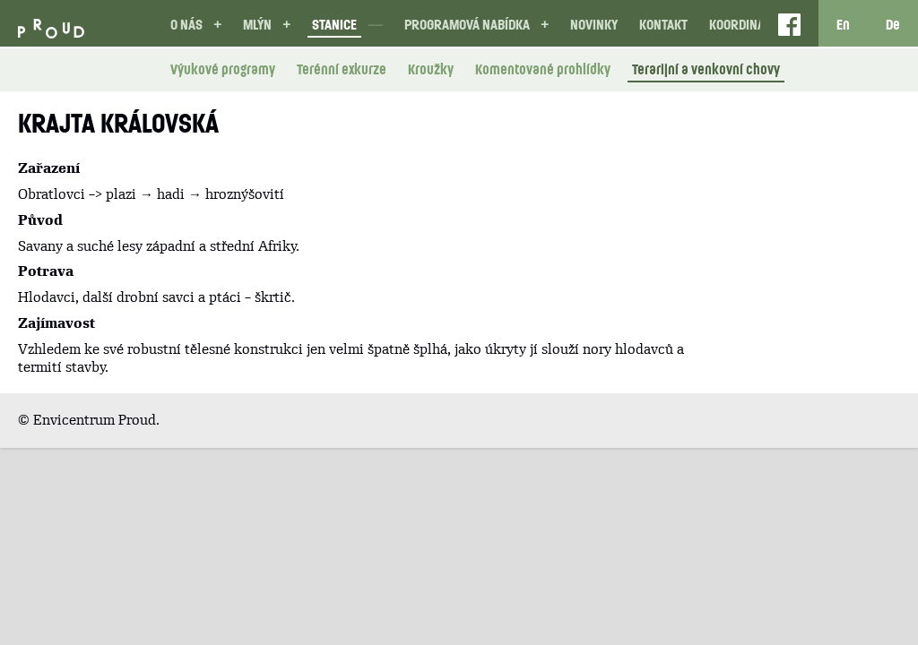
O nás (186, 24)
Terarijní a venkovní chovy (706, 69)
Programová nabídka (467, 24)
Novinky (594, 24)
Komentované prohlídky (543, 69)
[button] (217, 25)
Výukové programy (222, 69)
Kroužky (431, 69)
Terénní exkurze (341, 69)
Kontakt (663, 24)
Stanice (334, 24)
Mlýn (257, 24)
